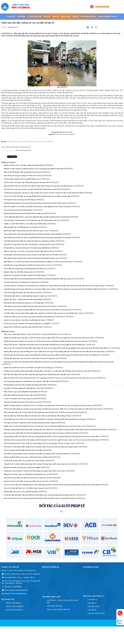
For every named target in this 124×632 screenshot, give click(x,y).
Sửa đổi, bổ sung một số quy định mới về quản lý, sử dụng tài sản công (29, 244)
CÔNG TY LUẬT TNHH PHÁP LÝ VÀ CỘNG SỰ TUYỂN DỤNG (25, 224)
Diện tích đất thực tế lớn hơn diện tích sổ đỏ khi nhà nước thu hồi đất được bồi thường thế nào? (38, 416)
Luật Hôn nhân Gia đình (96, 613)
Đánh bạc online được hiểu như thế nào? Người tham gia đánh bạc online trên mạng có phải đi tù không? (41, 433)
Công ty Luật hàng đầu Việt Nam (58, 609)
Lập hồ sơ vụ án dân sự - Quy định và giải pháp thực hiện (24, 320)
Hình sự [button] (47, 16)
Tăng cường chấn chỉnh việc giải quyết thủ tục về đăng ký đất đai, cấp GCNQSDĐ (32, 234)
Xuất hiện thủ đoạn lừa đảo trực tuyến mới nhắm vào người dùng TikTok (29, 241)
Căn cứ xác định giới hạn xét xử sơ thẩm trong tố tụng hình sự (26, 488)
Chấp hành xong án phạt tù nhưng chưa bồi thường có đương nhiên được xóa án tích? (34, 471)
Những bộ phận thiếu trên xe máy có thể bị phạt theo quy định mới (27, 457)
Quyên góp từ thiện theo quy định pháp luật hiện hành (23, 327)
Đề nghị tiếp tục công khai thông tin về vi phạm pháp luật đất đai (26, 248)
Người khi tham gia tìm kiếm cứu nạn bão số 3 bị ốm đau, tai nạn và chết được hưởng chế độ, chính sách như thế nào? (46, 341)
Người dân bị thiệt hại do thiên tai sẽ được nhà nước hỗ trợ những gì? (28, 367)
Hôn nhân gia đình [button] (88, 16)
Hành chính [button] (65, 16)
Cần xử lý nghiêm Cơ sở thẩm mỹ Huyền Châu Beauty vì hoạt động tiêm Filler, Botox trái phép (37, 206)
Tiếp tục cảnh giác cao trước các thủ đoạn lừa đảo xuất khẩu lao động (28, 251)
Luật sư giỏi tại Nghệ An (14, 610)
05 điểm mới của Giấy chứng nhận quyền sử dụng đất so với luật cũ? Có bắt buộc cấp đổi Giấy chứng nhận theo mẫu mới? (47, 371)
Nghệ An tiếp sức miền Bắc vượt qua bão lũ (19, 272)
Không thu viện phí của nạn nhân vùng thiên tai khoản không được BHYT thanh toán (34, 316)
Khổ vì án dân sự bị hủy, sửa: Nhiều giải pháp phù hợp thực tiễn (26, 182)
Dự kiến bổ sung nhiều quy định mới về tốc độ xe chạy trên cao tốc (27, 478)
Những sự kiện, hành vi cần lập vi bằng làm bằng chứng (23, 165)
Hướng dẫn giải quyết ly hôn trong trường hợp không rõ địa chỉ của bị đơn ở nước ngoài (35, 203)
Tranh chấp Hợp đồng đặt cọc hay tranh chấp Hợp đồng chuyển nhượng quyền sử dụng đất (36, 217)
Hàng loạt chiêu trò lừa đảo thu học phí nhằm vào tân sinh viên (26, 481)
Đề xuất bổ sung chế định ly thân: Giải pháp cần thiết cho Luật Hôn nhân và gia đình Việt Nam (37, 454)
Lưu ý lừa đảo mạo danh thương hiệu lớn (18, 210)
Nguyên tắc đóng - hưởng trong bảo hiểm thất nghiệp (23, 299)
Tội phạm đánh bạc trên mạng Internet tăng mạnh (21, 282)
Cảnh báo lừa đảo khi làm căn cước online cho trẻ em (23, 402)
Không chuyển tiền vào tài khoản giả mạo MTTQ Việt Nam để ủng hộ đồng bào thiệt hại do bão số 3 (39, 279)
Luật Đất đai (92, 610)
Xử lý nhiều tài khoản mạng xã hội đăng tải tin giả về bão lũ (25, 268)
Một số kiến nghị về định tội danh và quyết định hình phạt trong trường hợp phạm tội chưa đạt (37, 237)
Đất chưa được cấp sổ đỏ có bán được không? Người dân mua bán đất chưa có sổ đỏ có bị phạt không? (41, 412)
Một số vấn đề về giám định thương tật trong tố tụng (22, 172)
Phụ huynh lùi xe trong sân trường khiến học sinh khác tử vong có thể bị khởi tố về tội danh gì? (38, 310)
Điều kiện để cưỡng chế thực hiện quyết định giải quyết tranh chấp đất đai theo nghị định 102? (37, 374)
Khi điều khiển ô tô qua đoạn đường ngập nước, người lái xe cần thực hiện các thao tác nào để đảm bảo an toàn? (44, 313)
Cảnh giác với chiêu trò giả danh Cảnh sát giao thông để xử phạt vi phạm (30, 423)
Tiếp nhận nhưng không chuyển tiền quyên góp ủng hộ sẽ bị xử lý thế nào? (30, 306)
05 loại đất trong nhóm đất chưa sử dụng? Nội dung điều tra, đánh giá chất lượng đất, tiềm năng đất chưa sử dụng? (45, 419)
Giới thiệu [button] (21, 16)
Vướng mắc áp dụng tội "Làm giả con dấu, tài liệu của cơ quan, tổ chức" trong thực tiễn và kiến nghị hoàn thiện (43, 193)
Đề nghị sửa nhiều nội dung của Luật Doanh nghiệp (22, 467)
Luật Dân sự (92, 603)
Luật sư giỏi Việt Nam (54, 606)
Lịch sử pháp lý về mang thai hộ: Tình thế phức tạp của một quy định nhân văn (32, 220)
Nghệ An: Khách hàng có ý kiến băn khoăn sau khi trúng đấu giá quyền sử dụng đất (33, 169)
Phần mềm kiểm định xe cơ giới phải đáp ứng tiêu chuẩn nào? (26, 296)
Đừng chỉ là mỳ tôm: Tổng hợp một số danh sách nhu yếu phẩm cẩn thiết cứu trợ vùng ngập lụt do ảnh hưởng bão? (45, 344)
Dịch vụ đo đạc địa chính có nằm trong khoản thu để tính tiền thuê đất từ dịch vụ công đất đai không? (40, 498)
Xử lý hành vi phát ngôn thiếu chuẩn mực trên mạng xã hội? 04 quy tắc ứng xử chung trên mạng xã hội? (41, 447)
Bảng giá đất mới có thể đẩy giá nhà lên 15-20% (20, 227)
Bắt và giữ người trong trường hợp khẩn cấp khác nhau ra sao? (26, 231)
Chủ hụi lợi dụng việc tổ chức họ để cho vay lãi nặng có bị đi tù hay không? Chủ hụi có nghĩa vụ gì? (39, 443)
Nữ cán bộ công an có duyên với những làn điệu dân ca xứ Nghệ (27, 323)
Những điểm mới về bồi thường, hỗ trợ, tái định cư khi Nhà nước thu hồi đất (30, 255)
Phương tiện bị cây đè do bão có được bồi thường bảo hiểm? (25, 385)
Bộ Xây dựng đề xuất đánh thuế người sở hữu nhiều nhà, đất (25, 213)
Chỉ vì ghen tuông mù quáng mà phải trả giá (19, 200)
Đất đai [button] (75, 16)
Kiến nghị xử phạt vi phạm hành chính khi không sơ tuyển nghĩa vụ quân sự (31, 258)
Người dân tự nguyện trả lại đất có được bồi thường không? (25, 275)
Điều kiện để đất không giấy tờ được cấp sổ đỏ (20, 395)
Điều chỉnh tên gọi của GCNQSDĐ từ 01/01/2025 (21, 392)
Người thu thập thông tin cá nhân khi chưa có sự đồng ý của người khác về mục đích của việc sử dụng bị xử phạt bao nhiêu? (48, 405)
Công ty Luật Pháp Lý (13, 603)
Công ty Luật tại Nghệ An (15, 606)
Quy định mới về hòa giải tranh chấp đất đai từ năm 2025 (24, 388)
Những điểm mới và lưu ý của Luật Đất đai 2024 (20, 491)
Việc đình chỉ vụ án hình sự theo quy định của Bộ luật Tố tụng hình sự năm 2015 (32, 189)
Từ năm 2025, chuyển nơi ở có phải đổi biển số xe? (22, 179)
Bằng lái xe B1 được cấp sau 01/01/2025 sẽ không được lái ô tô (26, 474)
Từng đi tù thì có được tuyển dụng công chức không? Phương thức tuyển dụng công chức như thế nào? (41, 464)
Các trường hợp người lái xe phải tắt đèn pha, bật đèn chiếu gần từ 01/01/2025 (31, 381)
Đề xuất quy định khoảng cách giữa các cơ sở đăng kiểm (24, 303)
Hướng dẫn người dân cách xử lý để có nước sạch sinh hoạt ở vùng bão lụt (30, 358)
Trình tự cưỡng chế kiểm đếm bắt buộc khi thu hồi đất (23, 450)
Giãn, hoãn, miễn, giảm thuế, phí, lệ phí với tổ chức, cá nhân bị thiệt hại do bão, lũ (33, 334)
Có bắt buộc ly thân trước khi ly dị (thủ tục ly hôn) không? (24, 460)
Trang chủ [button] (11, 16)
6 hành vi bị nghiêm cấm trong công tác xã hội (20, 398)
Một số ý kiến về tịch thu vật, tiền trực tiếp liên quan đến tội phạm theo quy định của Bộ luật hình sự (39, 186)
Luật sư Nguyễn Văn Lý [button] (107, 16)
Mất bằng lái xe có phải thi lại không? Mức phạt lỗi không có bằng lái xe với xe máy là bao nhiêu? (38, 262)
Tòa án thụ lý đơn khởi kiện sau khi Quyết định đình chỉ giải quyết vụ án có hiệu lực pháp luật (37, 196)
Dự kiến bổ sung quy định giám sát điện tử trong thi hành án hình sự (28, 265)
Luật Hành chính (93, 606)
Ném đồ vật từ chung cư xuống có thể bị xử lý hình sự (23, 175)
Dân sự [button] (56, 16)
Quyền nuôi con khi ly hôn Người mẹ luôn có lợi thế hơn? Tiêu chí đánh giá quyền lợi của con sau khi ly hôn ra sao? (45, 426)
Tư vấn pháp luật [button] (34, 16)
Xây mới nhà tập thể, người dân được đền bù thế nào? (23, 292)
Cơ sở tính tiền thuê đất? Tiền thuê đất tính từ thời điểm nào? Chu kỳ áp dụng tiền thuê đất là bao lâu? (40, 495)
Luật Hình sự (92, 599)
